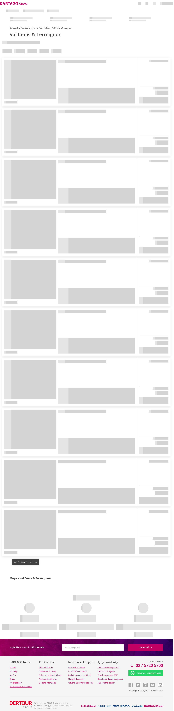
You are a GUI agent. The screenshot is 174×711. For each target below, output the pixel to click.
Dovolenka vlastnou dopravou (110, 679)
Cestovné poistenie (76, 667)
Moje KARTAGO (46, 667)
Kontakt (13, 667)
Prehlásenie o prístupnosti (21, 686)
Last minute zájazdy (106, 671)
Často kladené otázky (77, 671)
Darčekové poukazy (47, 671)
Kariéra (13, 675)
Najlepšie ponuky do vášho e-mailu (27, 647)
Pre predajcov (16, 683)
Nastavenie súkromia (48, 679)
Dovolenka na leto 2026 (108, 675)
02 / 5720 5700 (149, 665)
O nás (12, 679)
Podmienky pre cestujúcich (79, 675)
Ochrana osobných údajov (50, 675)
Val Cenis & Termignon (25, 562)
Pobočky (13, 671)
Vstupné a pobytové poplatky (80, 683)
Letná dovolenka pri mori (108, 667)
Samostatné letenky (106, 683)
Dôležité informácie (47, 683)
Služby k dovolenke (76, 679)
